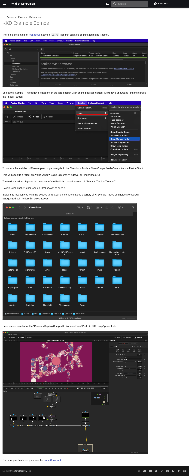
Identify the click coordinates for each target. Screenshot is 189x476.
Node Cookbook (52, 460)
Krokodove (34, 34)
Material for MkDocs (21, 471)
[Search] (129, 4)
